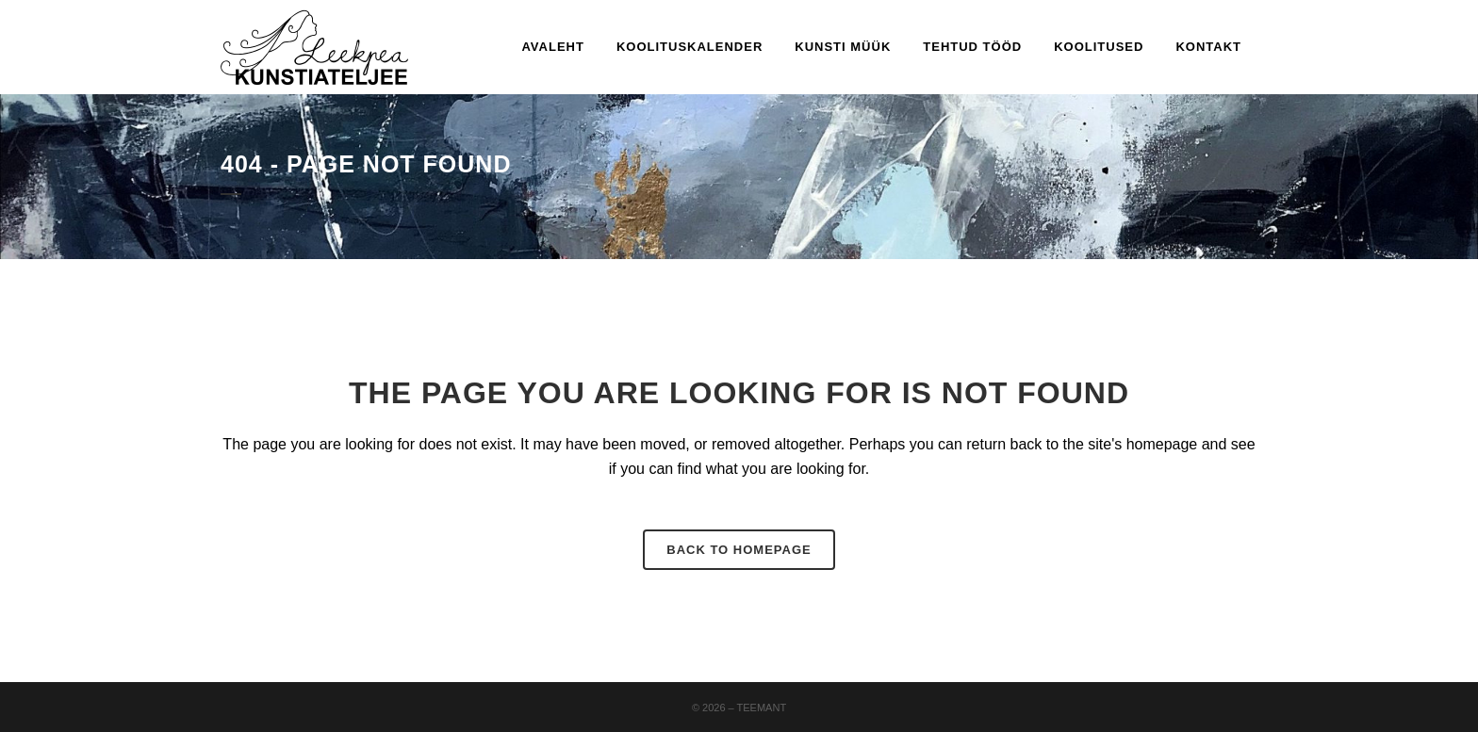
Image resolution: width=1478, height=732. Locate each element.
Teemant (762, 707)
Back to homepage (738, 550)
